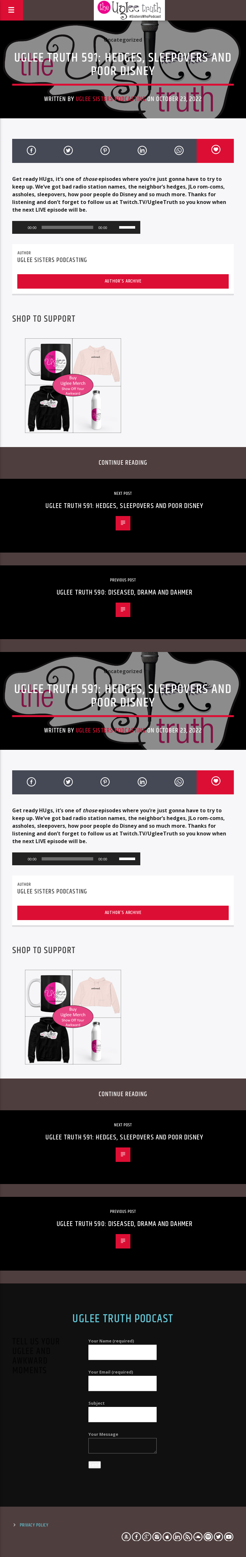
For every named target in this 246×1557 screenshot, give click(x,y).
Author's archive (123, 281)
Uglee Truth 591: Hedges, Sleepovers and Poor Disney (124, 506)
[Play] (20, 227)
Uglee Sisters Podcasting (111, 99)
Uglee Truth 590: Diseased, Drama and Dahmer (125, 592)
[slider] (67, 227)
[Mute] (114, 227)
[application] (76, 227)
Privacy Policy (34, 1525)
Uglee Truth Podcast (122, 1319)
